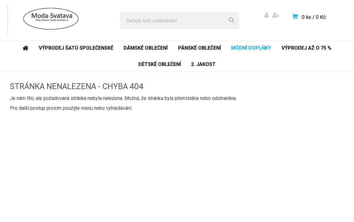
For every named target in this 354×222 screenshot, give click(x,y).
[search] (231, 20)
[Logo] (49, 20)
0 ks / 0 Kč (314, 17)
